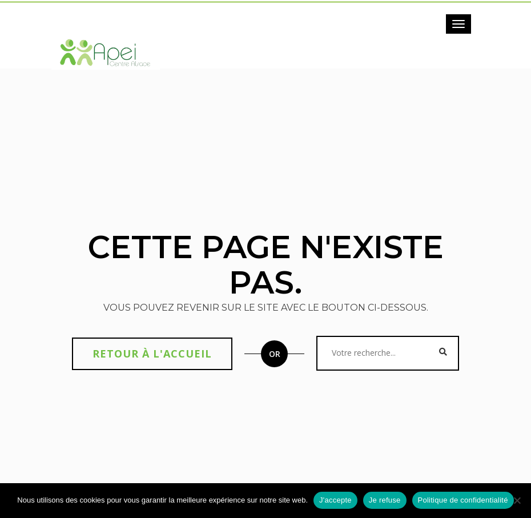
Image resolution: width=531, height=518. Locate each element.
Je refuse (385, 500)
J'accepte (335, 500)
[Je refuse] (516, 500)
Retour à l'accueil (152, 353)
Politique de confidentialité (463, 500)
